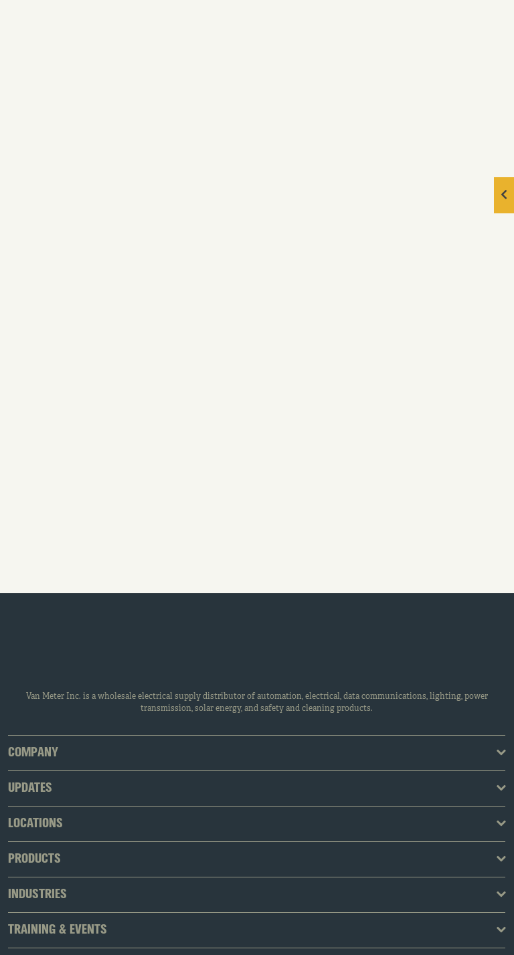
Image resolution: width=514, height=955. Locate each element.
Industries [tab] (37, 894)
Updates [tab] (30, 788)
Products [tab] (34, 859)
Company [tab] (33, 753)
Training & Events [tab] (57, 930)
